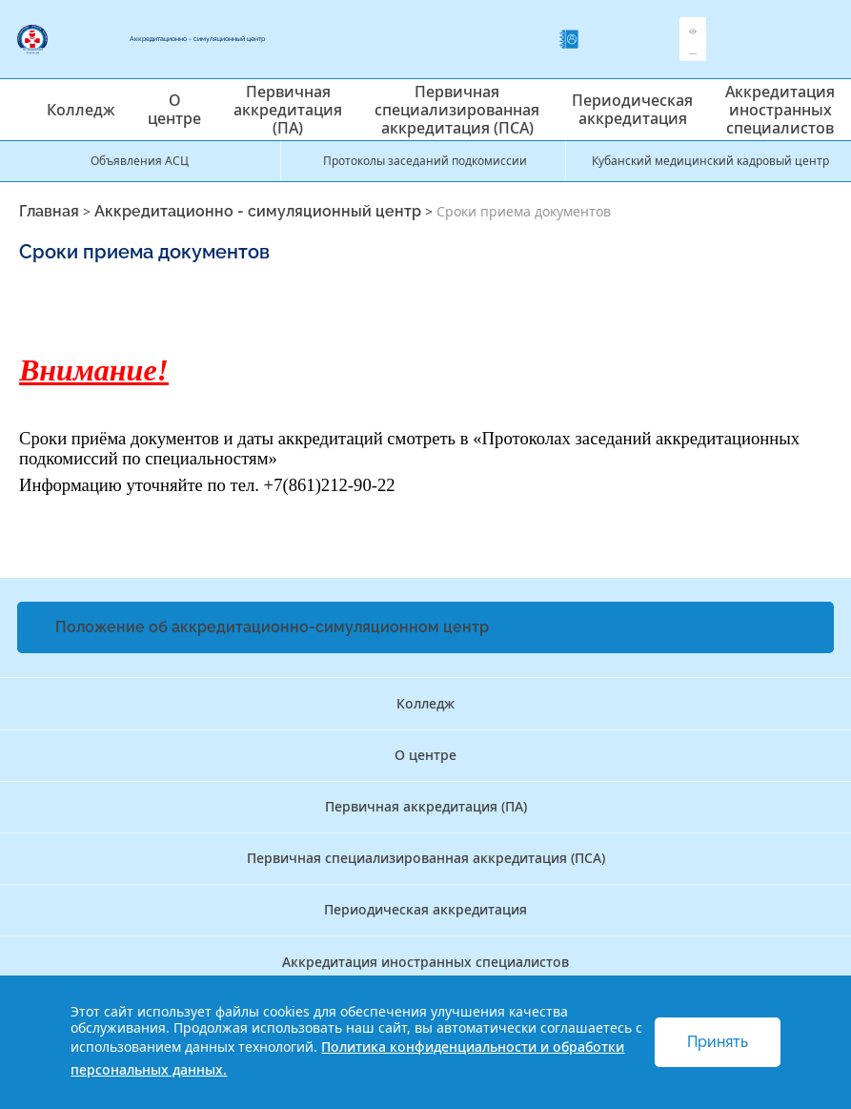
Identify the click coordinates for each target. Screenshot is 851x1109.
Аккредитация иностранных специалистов (780, 109)
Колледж (81, 109)
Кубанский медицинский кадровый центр (710, 161)
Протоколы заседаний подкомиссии (425, 161)
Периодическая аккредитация (632, 109)
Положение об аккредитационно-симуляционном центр (272, 627)
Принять (717, 1042)
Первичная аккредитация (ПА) (287, 109)
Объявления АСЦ (140, 161)
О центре (174, 109)
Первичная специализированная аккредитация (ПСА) (457, 109)
